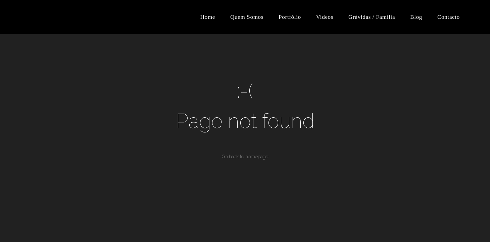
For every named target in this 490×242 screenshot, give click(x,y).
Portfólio (290, 17)
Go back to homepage (245, 156)
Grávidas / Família (371, 17)
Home (207, 17)
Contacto (448, 17)
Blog (416, 17)
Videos (324, 17)
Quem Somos (246, 17)
